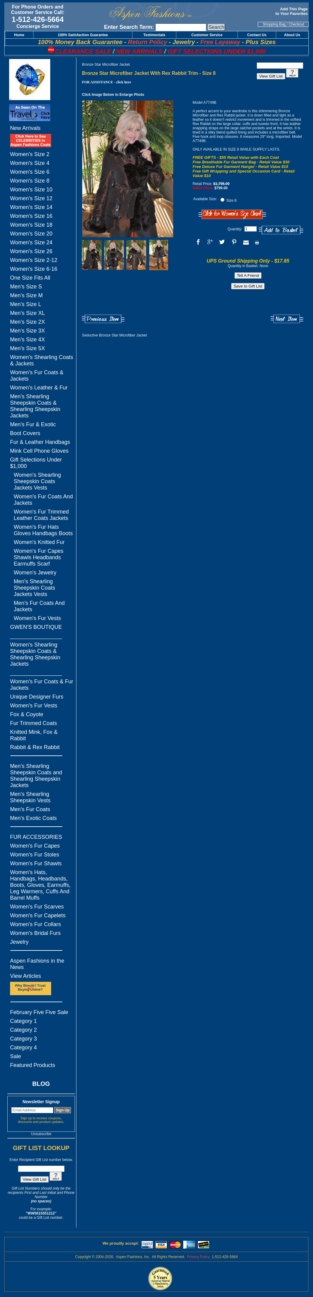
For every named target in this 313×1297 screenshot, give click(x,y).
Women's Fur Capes (35, 846)
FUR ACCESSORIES (36, 837)
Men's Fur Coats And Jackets (39, 606)
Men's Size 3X (27, 331)
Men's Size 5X (27, 348)
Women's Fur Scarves (37, 907)
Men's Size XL (27, 313)
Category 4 (23, 1047)
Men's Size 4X (27, 339)
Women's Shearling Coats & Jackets (41, 360)
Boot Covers (25, 433)
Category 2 (23, 1030)
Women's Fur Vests (37, 618)
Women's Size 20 (31, 234)
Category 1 (23, 1021)
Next (287, 319)
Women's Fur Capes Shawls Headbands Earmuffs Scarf (38, 557)
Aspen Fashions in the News (37, 964)
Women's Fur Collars (35, 924)
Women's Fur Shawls (36, 863)
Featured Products (32, 1065)
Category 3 (23, 1039)
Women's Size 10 (31, 190)
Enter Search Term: (129, 27)
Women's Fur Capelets (37, 915)
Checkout (296, 24)
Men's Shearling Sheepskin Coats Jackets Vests (34, 587)
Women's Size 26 (31, 251)
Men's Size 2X (27, 322)
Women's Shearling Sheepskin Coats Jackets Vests (37, 481)
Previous (103, 319)
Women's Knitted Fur (39, 542)
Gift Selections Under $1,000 (36, 463)
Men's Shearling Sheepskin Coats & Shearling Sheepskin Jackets (35, 406)
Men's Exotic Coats (33, 818)
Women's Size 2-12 (33, 260)
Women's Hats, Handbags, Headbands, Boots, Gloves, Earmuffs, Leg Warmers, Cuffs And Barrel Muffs (40, 885)
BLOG (41, 1083)
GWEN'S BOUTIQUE (36, 627)
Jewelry (19, 942)
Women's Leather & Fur (39, 388)
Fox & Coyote (26, 714)
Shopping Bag (274, 24)
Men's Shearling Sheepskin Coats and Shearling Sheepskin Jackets (36, 775)
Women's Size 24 (31, 242)
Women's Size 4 (29, 163)
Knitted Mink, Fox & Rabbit (34, 735)
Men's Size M (26, 295)
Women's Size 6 (29, 172)
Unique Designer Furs (36, 697)
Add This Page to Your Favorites (292, 11)
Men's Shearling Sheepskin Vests (30, 797)
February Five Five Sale (39, 1012)
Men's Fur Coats (30, 809)
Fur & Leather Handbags (40, 442)
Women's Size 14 (31, 207)
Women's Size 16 (31, 216)
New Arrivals (25, 128)
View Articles (25, 976)
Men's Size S (26, 287)
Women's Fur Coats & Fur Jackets (41, 684)
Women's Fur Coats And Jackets (43, 499)
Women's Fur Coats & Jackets (36, 375)
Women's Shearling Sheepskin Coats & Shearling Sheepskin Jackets (35, 654)
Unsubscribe (41, 1134)
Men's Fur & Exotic (33, 424)
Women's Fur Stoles (34, 855)
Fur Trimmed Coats (33, 723)
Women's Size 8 (29, 181)
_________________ (36, 636)
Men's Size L (25, 304)
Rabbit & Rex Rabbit (35, 747)
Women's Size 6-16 (33, 269)
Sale (15, 1056)
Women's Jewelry (35, 573)
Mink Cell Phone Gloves (39, 451)
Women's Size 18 (31, 225)
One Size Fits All (30, 278)
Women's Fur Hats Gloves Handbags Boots (43, 530)
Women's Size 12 (31, 198)
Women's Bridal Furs (35, 933)
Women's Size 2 (29, 154)
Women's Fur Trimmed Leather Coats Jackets (41, 515)
